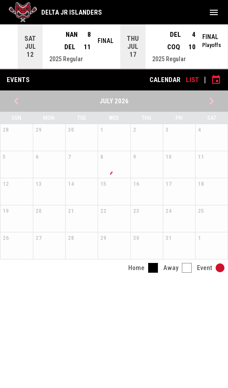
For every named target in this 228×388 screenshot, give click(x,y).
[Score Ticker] (114, 46)
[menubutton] (213, 12)
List (192, 80)
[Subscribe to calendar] (216, 80)
